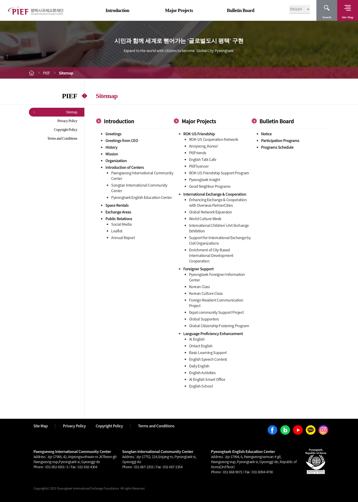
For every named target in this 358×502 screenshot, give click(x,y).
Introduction (117, 10)
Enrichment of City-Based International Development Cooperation (211, 255)
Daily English (199, 366)
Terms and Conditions (62, 138)
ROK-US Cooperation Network (213, 139)
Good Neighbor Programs (209, 186)
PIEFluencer (199, 166)
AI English (197, 339)
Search (326, 17)
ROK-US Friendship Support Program (219, 173)
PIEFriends (197, 152)
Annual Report (123, 237)
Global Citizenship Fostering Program (219, 325)
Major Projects (179, 10)
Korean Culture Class (206, 293)
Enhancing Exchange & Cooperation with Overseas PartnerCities (218, 202)
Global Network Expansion (210, 212)
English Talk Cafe (202, 159)
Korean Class (199, 286)
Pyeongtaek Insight (204, 179)
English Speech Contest (208, 359)
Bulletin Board (240, 10)
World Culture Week (205, 218)
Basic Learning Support (208, 352)
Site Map (347, 17)
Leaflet (116, 231)
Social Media (121, 224)
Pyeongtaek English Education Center (141, 197)
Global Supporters (204, 319)
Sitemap (71, 112)
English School (201, 386)
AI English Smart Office (207, 379)
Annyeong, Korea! (203, 146)
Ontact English (201, 345)
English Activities (202, 372)
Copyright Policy (65, 130)
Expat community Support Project (216, 312)
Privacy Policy (67, 121)
